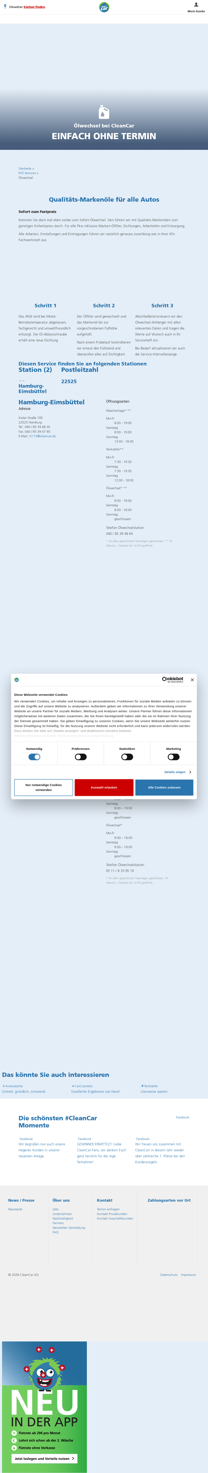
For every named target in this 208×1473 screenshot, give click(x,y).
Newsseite (15, 1209)
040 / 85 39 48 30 (37, 427)
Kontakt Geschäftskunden (115, 1218)
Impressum (188, 1275)
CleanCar (104, 7)
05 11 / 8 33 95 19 (120, 871)
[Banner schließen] (192, 679)
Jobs (56, 1209)
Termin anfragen (108, 1209)
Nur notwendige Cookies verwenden (44, 787)
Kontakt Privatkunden (112, 1214)
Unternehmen (62, 1214)
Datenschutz (169, 1275)
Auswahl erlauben (104, 787)
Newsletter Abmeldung (69, 1228)
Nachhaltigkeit (63, 1218)
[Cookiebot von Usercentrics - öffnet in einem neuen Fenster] (165, 680)
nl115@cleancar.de (42, 436)
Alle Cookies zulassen (164, 787)
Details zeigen (174, 772)
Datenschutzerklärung (96, 736)
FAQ (56, 1232)
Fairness (58, 1223)
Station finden (34, 7)
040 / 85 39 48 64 (119, 534)
